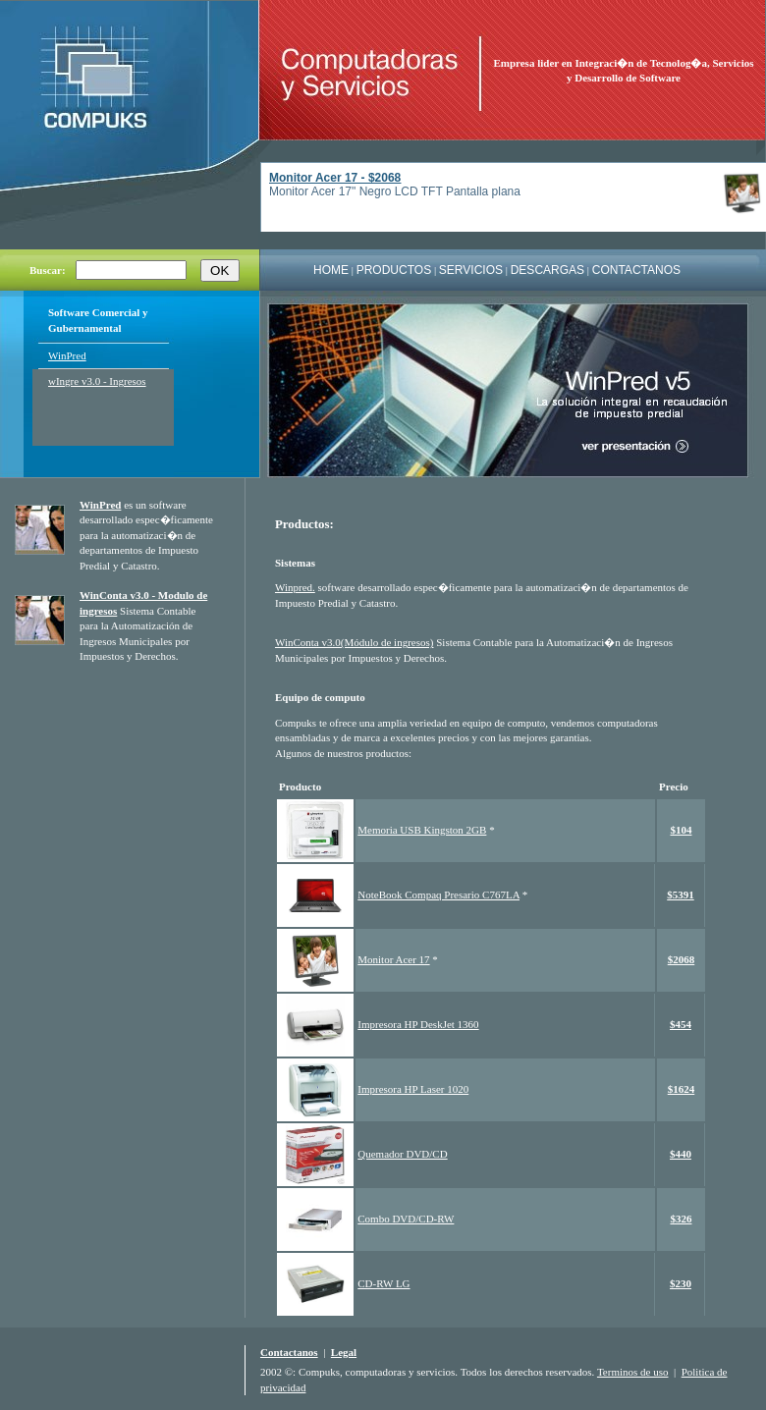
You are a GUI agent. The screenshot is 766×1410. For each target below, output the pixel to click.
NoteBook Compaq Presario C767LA (438, 894)
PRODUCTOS (393, 270)
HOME (331, 270)
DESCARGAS (547, 270)
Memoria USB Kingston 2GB (421, 830)
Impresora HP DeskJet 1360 (417, 1024)
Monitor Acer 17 (393, 959)
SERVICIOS (471, 270)
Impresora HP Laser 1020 (412, 1089)
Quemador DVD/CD (402, 1154)
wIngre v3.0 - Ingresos (97, 381)
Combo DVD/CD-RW (405, 1218)
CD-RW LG (383, 1283)
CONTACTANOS (636, 270)
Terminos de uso (633, 1372)
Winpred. (295, 587)
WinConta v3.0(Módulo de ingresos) (354, 642)
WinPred (67, 355)
